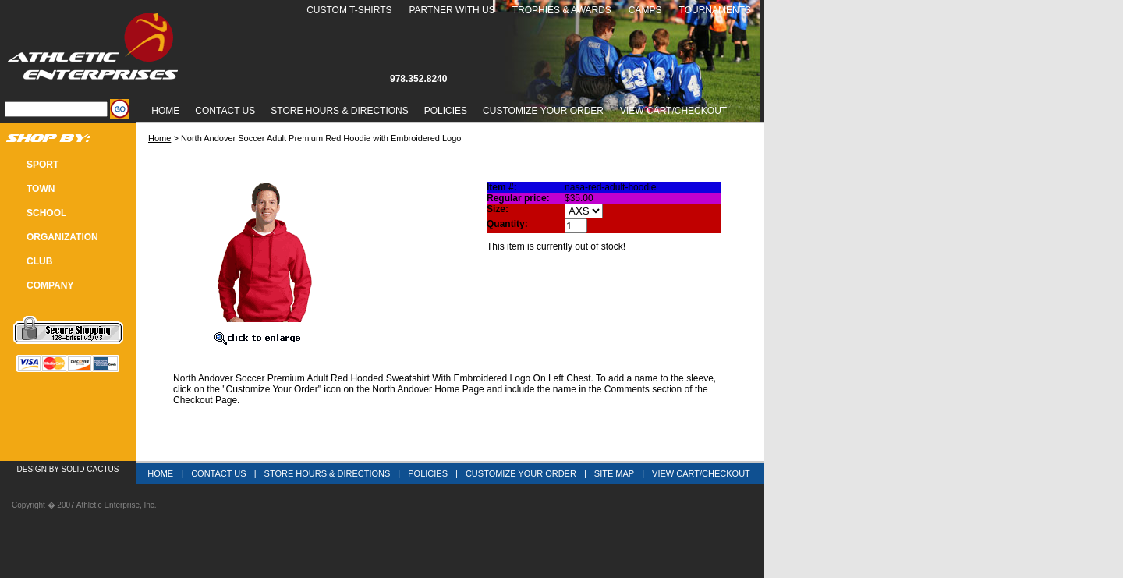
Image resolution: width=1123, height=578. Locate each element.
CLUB (39, 261)
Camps (645, 10)
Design (32, 469)
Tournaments (715, 10)
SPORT (42, 164)
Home (165, 110)
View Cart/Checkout (701, 473)
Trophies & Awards (561, 10)
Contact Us (225, 110)
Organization (62, 237)
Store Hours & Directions (339, 110)
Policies (445, 110)
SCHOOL (46, 212)
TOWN (41, 188)
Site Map (614, 473)
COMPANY (50, 285)
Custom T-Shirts (348, 10)
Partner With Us (451, 10)
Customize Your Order (543, 110)
